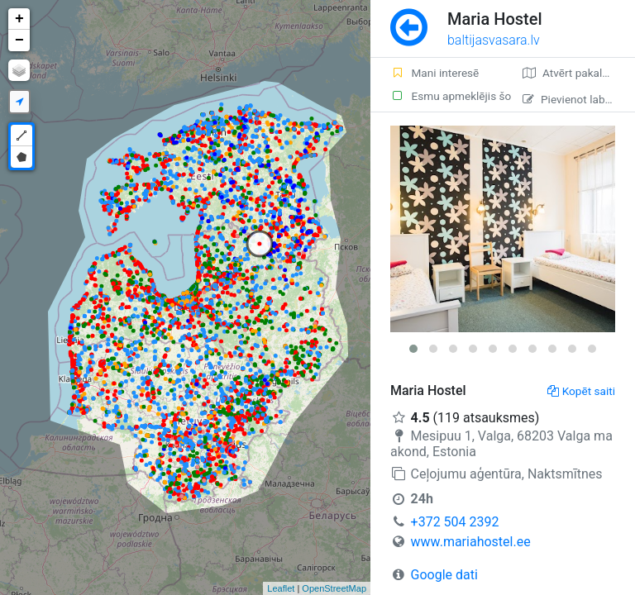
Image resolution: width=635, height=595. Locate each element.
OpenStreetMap (334, 588)
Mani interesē (434, 72)
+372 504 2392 (455, 522)
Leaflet (280, 588)
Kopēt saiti (581, 390)
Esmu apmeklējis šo (446, 95)
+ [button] (19, 19)
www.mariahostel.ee (471, 542)
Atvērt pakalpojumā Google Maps (579, 72)
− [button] (19, 40)
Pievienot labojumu (579, 99)
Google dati (444, 575)
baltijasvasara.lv (493, 40)
